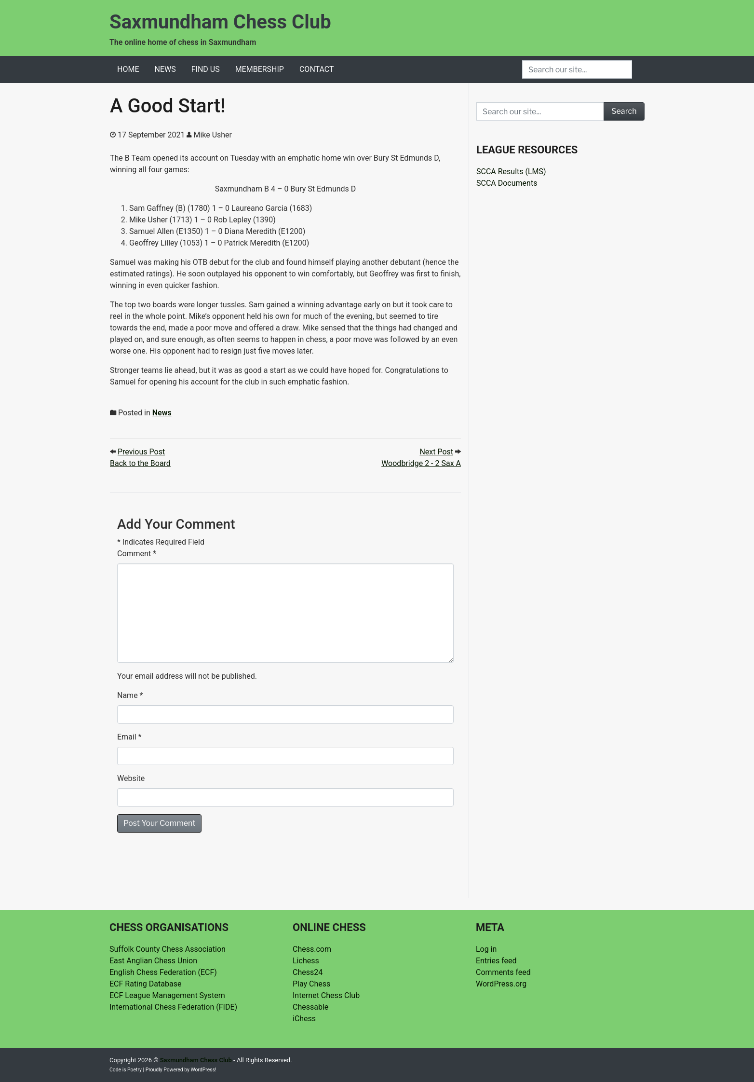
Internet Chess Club (326, 995)
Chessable (310, 1007)
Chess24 (308, 972)
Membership (259, 69)
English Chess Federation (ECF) (163, 972)
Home (128, 69)
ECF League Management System (167, 995)
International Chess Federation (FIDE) (173, 1007)
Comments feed (503, 972)
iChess (304, 1018)
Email (126, 736)
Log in (486, 949)
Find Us (205, 69)
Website (131, 778)
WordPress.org (501, 983)
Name (127, 695)
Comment (136, 553)
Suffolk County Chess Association (167, 949)
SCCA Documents (506, 183)
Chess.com (312, 949)
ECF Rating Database (145, 983)
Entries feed (496, 960)
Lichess (306, 960)
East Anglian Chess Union (153, 960)
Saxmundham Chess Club (220, 22)
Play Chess (311, 983)
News (164, 69)
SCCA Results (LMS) (511, 171)
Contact (316, 69)
